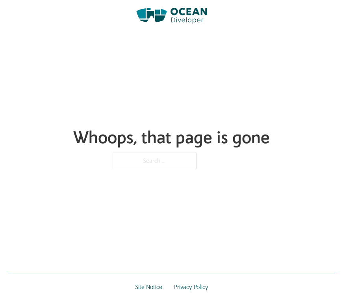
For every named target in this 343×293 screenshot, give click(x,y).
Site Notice (148, 287)
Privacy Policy (191, 287)
